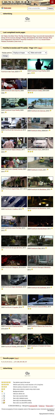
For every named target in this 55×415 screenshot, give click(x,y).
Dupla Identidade (17, 287)
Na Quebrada (42, 287)
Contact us (41, 405)
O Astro (40, 170)
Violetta (14, 346)
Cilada (40, 90)
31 (26, 362)
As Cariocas (41, 111)
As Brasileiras (42, 189)
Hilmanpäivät (31, 38)
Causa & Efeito (42, 307)
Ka (5, 71)
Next (39, 48)
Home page (7, 8)
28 (18, 362)
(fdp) (39, 248)
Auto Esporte (16, 90)
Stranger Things (21, 38)
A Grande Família (17, 169)
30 (23, 362)
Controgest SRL (33, 405)
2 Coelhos (15, 209)
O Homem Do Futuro (44, 346)
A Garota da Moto (17, 326)
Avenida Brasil (42, 229)
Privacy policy (49, 405)
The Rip (21, 36)
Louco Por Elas (16, 228)
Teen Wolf (38, 38)
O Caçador (15, 307)
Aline (39, 130)
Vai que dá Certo (17, 248)
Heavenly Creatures (27, 39)
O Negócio (15, 267)
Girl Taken (4, 36)
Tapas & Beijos (16, 149)
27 (15, 362)
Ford (2, 71)
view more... (18, 41)
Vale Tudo (11, 71)
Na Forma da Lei (17, 130)
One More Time (13, 36)
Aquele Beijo (16, 189)
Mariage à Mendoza (44, 267)
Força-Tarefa (42, 71)
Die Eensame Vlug (29, 36)
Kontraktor (10, 41)
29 (21, 362)
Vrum (39, 149)
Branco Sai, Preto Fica (45, 326)
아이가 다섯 (37, 39)
